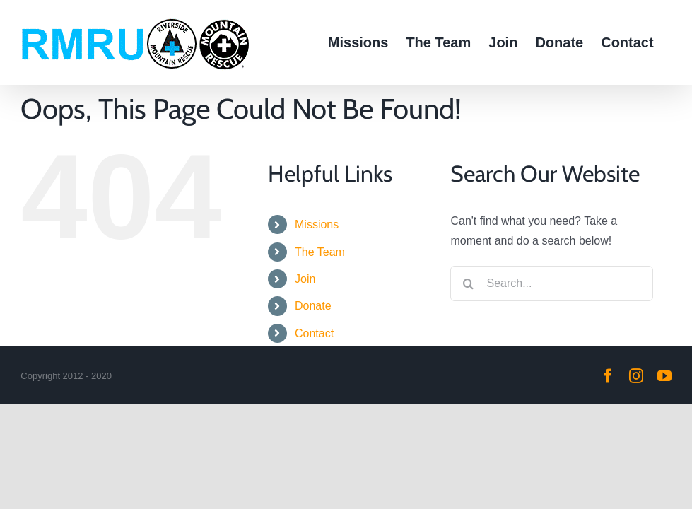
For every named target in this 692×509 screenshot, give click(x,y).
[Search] (468, 283)
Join (305, 279)
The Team (320, 252)
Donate (313, 306)
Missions (317, 224)
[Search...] (551, 283)
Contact (314, 333)
